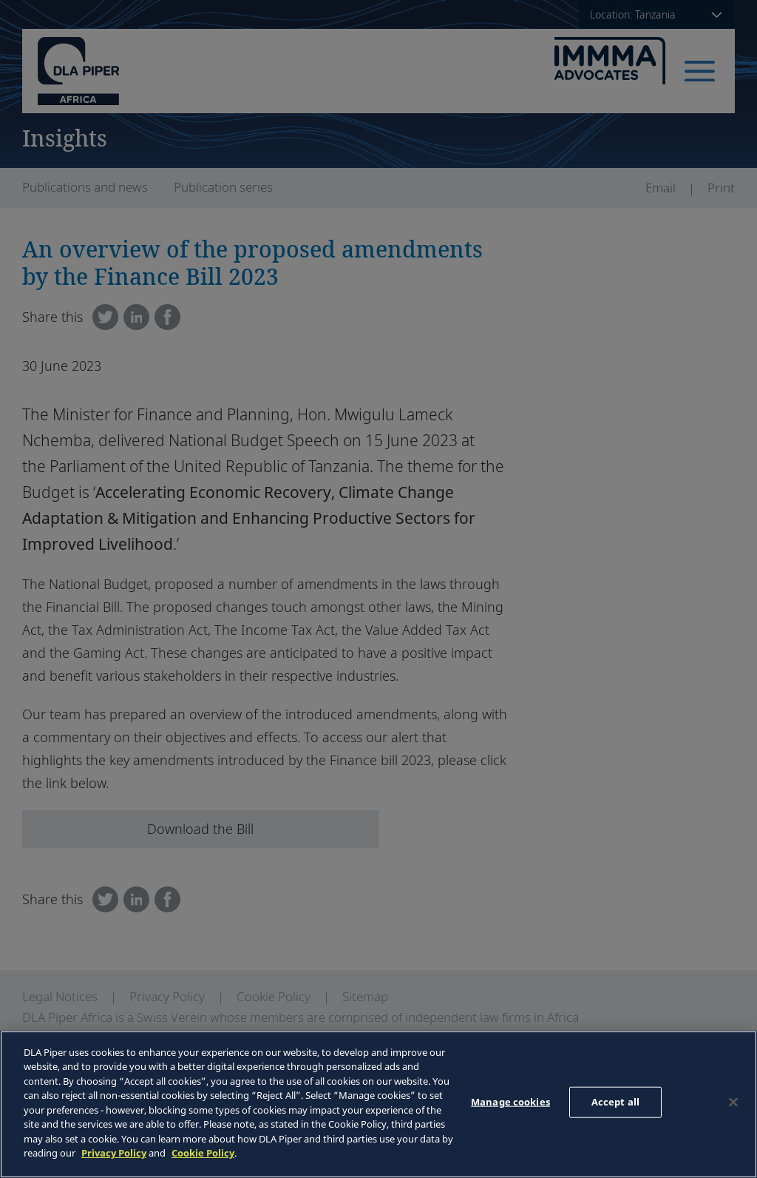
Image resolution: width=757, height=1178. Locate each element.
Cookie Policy (203, 1153)
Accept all (615, 1101)
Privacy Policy (113, 1153)
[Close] (733, 1102)
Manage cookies (510, 1101)
